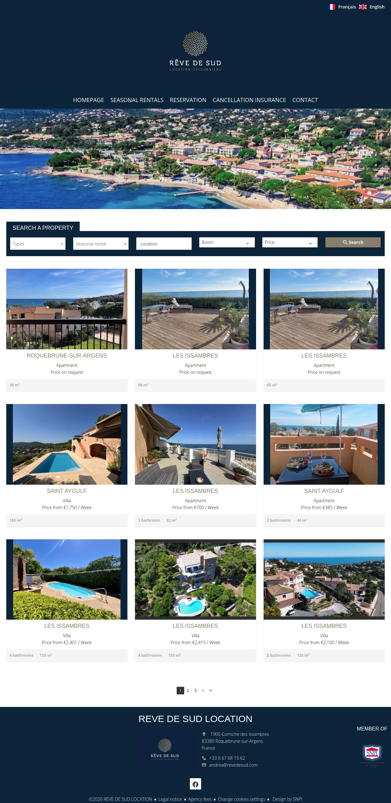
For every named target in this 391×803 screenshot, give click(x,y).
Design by (286, 799)
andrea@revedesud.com (233, 765)
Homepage (195, 53)
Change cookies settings (241, 799)
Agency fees (200, 799)
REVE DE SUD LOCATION (196, 719)
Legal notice (170, 799)
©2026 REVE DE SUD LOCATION (120, 799)
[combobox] (38, 243)
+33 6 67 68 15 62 (227, 758)
